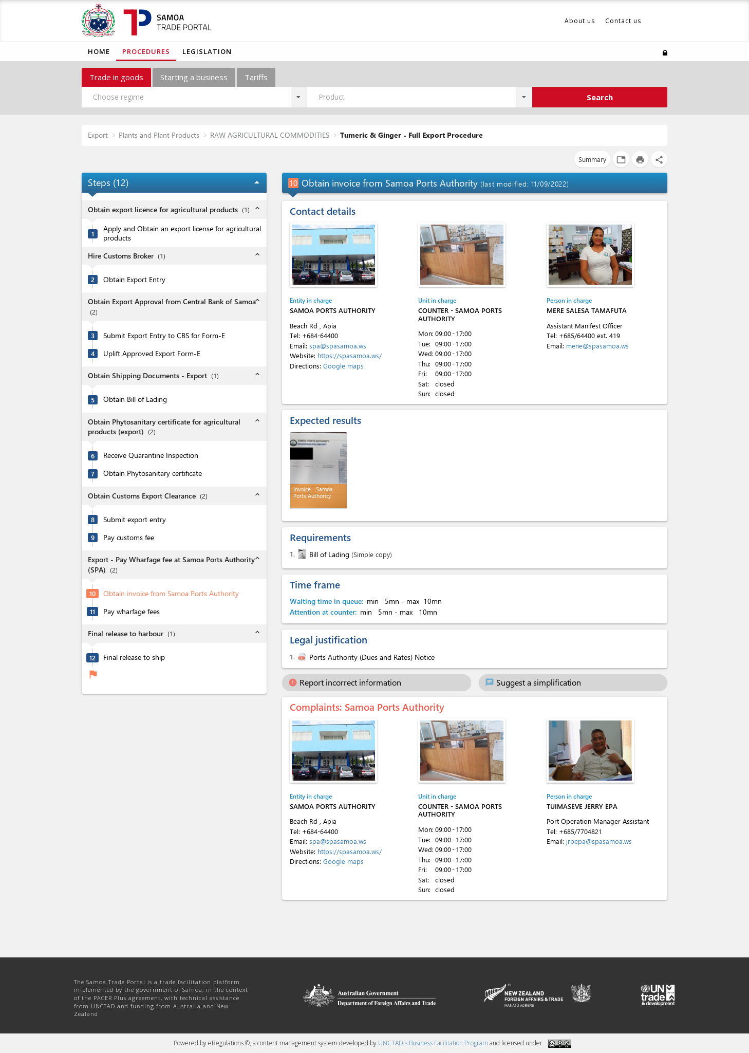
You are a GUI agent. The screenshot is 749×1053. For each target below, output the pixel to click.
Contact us (623, 20)
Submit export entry (134, 519)
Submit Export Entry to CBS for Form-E (164, 335)
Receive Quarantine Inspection (150, 455)
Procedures (146, 51)
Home (99, 51)
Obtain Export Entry (134, 279)
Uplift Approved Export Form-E (151, 353)
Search (600, 97)
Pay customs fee (128, 537)
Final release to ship (134, 657)
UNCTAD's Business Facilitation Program (433, 1043)
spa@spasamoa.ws (337, 345)
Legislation (207, 51)
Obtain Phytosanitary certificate (152, 473)
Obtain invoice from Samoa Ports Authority (171, 593)
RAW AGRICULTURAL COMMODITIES (269, 135)
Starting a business (194, 77)
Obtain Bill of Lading (135, 399)
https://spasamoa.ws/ (349, 355)
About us (580, 20)
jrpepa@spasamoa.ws (599, 841)
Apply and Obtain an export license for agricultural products (182, 233)
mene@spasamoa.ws (597, 345)
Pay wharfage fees (131, 611)
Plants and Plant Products (159, 135)
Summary (592, 159)
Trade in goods (116, 77)
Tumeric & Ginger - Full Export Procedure (411, 135)
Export (98, 135)
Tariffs (256, 77)
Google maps (343, 365)
